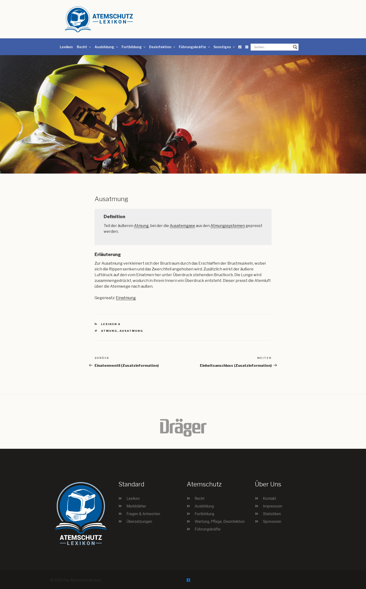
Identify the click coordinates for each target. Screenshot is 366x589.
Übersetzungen (139, 521)
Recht (84, 47)
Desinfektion (162, 47)
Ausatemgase (182, 225)
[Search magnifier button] (295, 47)
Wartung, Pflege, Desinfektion (220, 521)
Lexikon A (111, 324)
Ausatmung (131, 330)
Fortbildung (134, 47)
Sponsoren (272, 521)
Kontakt (269, 498)
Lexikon (66, 47)
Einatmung (126, 298)
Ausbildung (107, 47)
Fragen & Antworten (143, 514)
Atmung (141, 225)
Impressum (272, 506)
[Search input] (272, 47)
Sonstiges (225, 47)
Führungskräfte (195, 47)
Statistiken (272, 514)
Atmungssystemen (227, 225)
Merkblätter (136, 506)
